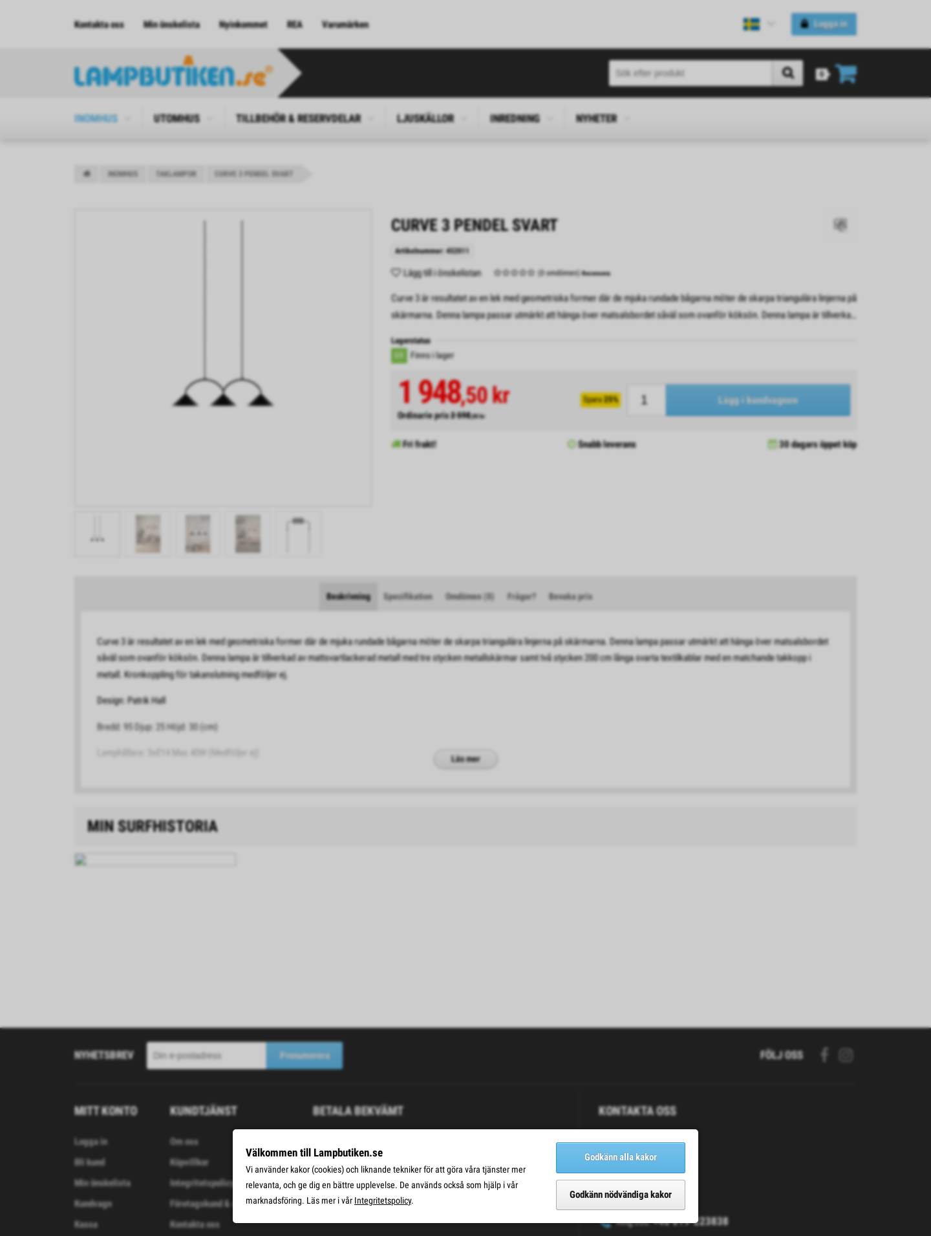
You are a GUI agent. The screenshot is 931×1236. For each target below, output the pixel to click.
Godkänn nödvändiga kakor (621, 1194)
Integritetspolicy (382, 1200)
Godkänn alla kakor (620, 1157)
